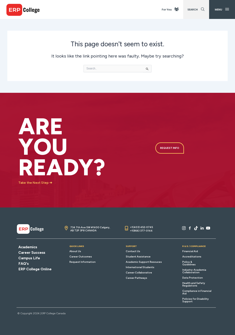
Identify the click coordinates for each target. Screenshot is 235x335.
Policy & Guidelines (189, 263)
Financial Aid (190, 251)
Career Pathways (136, 278)
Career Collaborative (139, 272)
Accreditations (191, 256)
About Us (75, 251)
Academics (27, 247)
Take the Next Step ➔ (35, 183)
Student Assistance (138, 256)
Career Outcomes (80, 256)
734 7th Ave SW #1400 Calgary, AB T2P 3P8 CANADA (90, 229)
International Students (140, 267)
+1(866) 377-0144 (141, 230)
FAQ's (23, 263)
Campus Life (29, 258)
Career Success (31, 252)
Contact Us (133, 251)
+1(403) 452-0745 (141, 227)
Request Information (82, 262)
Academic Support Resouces (144, 262)
